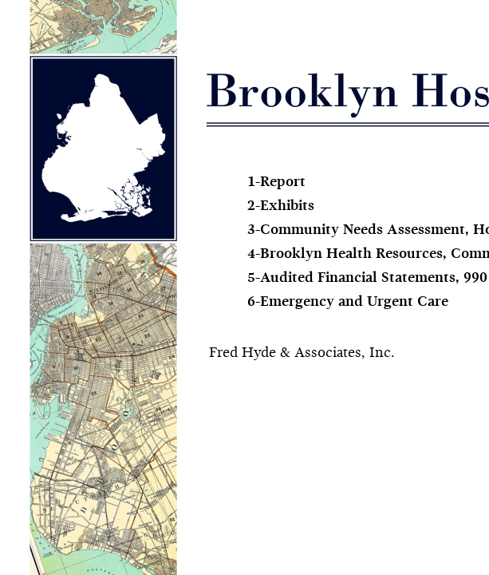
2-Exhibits (280, 206)
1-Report (276, 182)
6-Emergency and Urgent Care (347, 302)
